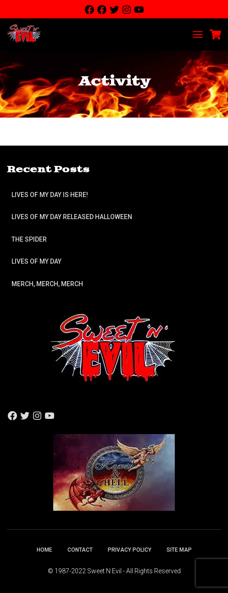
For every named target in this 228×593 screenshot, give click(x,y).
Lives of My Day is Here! (49, 194)
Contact (80, 550)
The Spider (29, 239)
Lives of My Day (36, 261)
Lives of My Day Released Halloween (71, 216)
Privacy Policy (129, 550)
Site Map (179, 550)
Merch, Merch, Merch (47, 284)
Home (44, 550)
